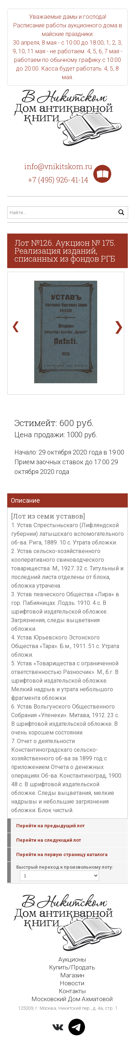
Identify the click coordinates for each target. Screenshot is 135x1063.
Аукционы (72, 959)
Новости (72, 983)
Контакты (72, 991)
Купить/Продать (72, 967)
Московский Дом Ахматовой (72, 999)
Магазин (72, 975)
